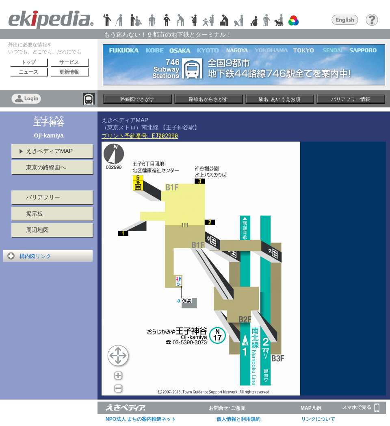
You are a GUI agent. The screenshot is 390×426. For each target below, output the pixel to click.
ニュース (28, 72)
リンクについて (318, 419)
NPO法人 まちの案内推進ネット (141, 419)
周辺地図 (37, 230)
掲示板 (34, 213)
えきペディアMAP (49, 151)
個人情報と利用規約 (238, 419)
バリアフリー (43, 197)
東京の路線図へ (46, 167)
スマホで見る (360, 407)
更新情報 (69, 72)
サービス (69, 62)
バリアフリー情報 (350, 99)
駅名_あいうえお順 (280, 99)
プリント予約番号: (140, 136)
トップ (28, 62)
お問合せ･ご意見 (227, 408)
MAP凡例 (311, 408)
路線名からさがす (208, 99)
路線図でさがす (137, 99)
